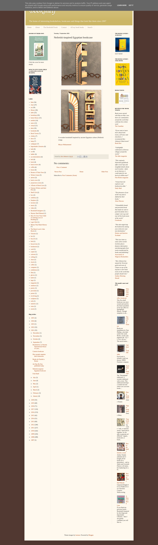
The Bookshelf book (50, 27)
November (36, 336)
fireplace (33, 200)
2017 (33, 409)
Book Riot (118, 143)
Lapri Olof (34, 222)
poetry (33, 288)
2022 (33, 327)
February (36, 393)
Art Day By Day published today (38, 365)
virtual (33, 125)
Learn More (121, 5)
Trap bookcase (127, 421)
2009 (33, 434)
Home (29, 27)
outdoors (33, 285)
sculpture (33, 298)
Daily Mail (118, 188)
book (32, 162)
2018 (33, 406)
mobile (33, 120)
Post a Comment (62, 167)
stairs (32, 123)
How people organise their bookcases (39, 355)
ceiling (33, 257)
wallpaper (34, 144)
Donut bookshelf (127, 395)
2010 (33, 431)
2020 (33, 400)
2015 (33, 415)
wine (32, 306)
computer (34, 267)
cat (32, 151)
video (32, 208)
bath (32, 149)
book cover (34, 180)
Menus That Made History (39, 225)
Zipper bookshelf (127, 408)
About (37, 27)
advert (33, 177)
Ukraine (33, 233)
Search (90, 27)
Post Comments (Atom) (69, 175)
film (32, 272)
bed (32, 159)
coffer (32, 265)
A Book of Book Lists (37, 185)
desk (32, 128)
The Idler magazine (121, 156)
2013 (33, 421)
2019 (33, 403)
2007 (33, 440)
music (32, 205)
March (35, 390)
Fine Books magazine (121, 177)
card (32, 249)
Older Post (104, 172)
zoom (32, 309)
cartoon (33, 254)
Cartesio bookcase (38, 351)
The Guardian (119, 126)
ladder (33, 154)
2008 (33, 437)
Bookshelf (42, 11)
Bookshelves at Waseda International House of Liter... (40, 346)
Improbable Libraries (37, 146)
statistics (33, 304)
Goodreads (118, 220)
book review (34, 164)
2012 (33, 425)
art (31, 107)
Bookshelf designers (37, 211)
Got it (131, 5)
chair (32, 105)
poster (32, 293)
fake (32, 102)
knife (32, 278)
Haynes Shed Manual (37, 213)
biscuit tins (34, 244)
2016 (33, 412)
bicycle (33, 239)
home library (35, 118)
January (35, 396)
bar (32, 236)
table (32, 112)
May (34, 384)
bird (32, 241)
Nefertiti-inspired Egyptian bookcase (39, 370)
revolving (34, 296)
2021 (33, 330)
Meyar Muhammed (64, 144)
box (32, 195)
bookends (34, 131)
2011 (33, 428)
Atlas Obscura (119, 201)
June (34, 380)
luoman (78, 535)
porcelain (33, 291)
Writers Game (35, 175)
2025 (33, 318)
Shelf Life (34, 192)
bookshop (34, 115)
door (32, 138)
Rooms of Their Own (37, 172)
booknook (34, 246)
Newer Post (58, 172)
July (34, 377)
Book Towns (35, 133)
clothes (33, 136)
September (36, 342)
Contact (64, 27)
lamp (32, 141)
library (33, 110)
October (35, 339)
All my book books (77, 27)
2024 (33, 321)
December (36, 333)
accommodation (35, 157)
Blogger (90, 535)
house (32, 170)
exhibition (34, 270)
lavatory (33, 203)
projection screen (36, 183)
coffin (32, 167)
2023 (33, 324)
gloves (33, 275)
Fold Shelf (36, 374)
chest (32, 259)
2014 (33, 418)
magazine (34, 283)
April (35, 387)
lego (32, 280)
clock (32, 262)
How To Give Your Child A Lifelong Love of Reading (38, 217)
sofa (32, 301)
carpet (32, 252)
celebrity (33, 198)
